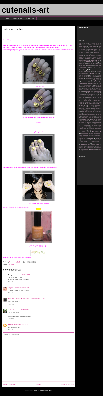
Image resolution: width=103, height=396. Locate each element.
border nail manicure (84, 54)
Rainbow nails (85, 119)
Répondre (11, 282)
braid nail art (95, 54)
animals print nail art (93, 44)
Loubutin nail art (87, 100)
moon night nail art (97, 102)
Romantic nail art (97, 122)
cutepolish (89, 65)
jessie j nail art (97, 91)
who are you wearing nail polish (86, 146)
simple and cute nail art (95, 125)
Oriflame (81, 114)
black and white (92, 51)
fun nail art (97, 78)
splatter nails (83, 130)
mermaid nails (96, 100)
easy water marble (95, 69)
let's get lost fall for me (92, 99)
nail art (82, 103)
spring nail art (96, 131)
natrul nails (91, 109)
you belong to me (84, 149)
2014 (85, 43)
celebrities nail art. (90, 58)
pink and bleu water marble (88, 116)
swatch (91, 138)
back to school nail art (95, 47)
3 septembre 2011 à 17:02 (22, 275)
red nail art (93, 120)
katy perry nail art (89, 94)
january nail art (88, 91)
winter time (98, 147)
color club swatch (84, 60)
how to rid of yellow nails (89, 89)
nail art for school (91, 103)
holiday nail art (87, 88)
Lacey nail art (96, 95)
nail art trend (83, 106)
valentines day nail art (84, 143)
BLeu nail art (96, 52)
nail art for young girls (96, 105)
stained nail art (84, 133)
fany (93, 71)
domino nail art (84, 67)
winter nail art (90, 147)
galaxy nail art (85, 81)
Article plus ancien (67, 384)
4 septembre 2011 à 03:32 (21, 287)
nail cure (91, 106)
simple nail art (84, 127)
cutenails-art (25, 9)
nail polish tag (83, 109)
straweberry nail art (95, 135)
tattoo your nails (86, 139)
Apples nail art (82, 46)
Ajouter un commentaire (11, 334)
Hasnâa (10, 324)
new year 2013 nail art (88, 111)
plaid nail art (92, 117)
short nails (86, 125)
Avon (100, 46)
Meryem (10, 287)
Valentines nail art (96, 143)
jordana (83, 92)
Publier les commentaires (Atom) (42, 390)
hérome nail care (86, 86)
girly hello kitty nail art (96, 81)
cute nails (98, 63)
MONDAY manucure (84, 102)
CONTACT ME (17, 18)
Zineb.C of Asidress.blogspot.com (18, 299)
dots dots (92, 67)
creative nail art (91, 62)
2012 (80, 43)
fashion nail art (94, 73)
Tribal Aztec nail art (95, 141)
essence (81, 71)
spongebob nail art (92, 130)
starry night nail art (95, 133)
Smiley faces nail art (96, 127)
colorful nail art (95, 60)
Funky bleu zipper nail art (85, 80)
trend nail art (84, 141)
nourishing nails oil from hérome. (91, 113)
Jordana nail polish (93, 92)
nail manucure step (96, 108)
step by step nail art (83, 135)
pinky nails (84, 117)
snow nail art (83, 128)
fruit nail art (89, 78)
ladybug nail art (82, 97)
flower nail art (92, 76)
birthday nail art (93, 49)
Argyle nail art (92, 46)
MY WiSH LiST (30, 18)
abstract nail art (82, 44)
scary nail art (83, 123)
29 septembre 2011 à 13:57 (21, 324)
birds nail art (84, 49)
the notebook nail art (96, 139)
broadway (81, 55)
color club (99, 58)
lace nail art (87, 95)
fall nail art (87, 71)
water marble (95, 144)
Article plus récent (9, 384)
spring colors (86, 131)
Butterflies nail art (90, 55)
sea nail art (92, 123)
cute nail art (91, 63)
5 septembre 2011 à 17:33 (37, 299)
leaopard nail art (92, 97)
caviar (94, 57)
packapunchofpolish (89, 114)
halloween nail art (88, 85)
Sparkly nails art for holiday (94, 128)
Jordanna (81, 94)
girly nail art (83, 83)
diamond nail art (97, 65)
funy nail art (11, 264)
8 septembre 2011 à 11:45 (21, 310)
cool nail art (81, 61)
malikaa (10, 310)
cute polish (83, 65)
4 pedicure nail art (94, 43)
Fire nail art (93, 75)
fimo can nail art (83, 75)
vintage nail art (85, 144)
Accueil (7, 18)
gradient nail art (92, 83)
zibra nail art (93, 149)
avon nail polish (84, 47)
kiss (97, 94)
